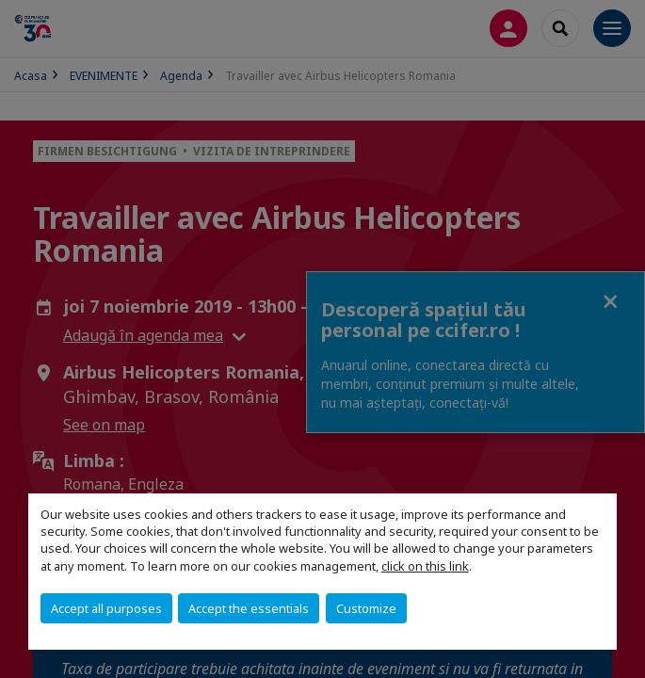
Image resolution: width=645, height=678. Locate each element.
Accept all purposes (106, 608)
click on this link (425, 565)
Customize (366, 608)
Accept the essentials (248, 608)
